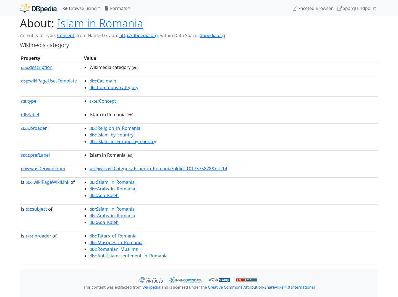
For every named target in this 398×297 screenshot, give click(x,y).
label (30, 115)
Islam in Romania (100, 23)
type (28, 101)
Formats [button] (115, 8)
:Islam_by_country (111, 135)
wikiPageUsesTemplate (49, 81)
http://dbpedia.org (138, 35)
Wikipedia (151, 287)
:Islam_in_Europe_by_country (123, 141)
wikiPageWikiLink (47, 182)
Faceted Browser (313, 8)
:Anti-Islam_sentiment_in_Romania (129, 256)
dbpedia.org (212, 35)
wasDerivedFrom (43, 169)
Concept (65, 35)
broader (34, 128)
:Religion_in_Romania (115, 128)
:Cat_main (103, 81)
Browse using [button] (80, 8)
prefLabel (35, 155)
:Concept (103, 101)
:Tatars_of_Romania (113, 236)
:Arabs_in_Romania (112, 189)
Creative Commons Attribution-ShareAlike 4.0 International (261, 287)
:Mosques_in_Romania (116, 242)
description (37, 67)
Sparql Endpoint (356, 8)
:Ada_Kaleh (104, 195)
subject (36, 209)
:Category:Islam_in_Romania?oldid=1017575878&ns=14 (158, 169)
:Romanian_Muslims (114, 249)
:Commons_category (114, 87)
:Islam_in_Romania (112, 182)
